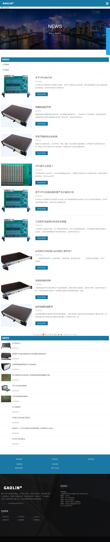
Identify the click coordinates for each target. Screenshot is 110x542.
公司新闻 (5, 64)
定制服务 (20, 520)
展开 (108, 40)
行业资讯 (5, 70)
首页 (50, 33)
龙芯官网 (55, 464)
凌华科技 (55, 459)
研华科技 (91, 459)
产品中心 (36, 517)
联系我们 (36, 520)
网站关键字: (19, 468)
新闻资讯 (58, 33)
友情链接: (19, 459)
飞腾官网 (19, 464)
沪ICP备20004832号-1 (16, 503)
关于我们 (20, 517)
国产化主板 (5, 7)
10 (55, 334)
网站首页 (5, 517)
